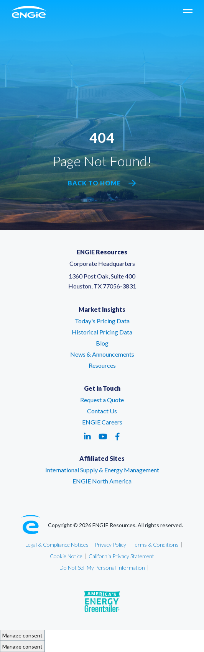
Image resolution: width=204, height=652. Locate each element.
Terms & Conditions (155, 544)
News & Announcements (102, 354)
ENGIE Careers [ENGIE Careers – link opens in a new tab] (102, 422)
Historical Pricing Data (102, 332)
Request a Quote (102, 399)
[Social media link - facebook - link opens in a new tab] (117, 436)
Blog (102, 343)
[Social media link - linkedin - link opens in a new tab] (87, 436)
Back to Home (102, 183)
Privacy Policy (110, 544)
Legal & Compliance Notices (57, 544)
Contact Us (102, 410)
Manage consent (22, 635)
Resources (102, 365)
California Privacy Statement (121, 556)
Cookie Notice (66, 556)
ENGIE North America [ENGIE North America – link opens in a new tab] (102, 481)
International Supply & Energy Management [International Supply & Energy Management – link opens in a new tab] (102, 469)
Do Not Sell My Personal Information (102, 567)
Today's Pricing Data (102, 320)
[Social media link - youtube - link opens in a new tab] (103, 436)
